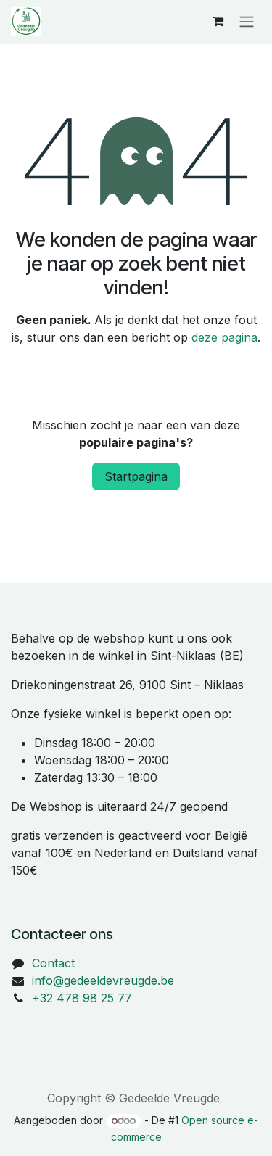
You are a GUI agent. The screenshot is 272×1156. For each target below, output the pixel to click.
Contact (53, 963)
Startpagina (136, 476)
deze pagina (224, 337)
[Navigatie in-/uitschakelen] (246, 21)
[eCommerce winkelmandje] (217, 21)
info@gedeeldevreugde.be (103, 980)
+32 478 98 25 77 (82, 998)
